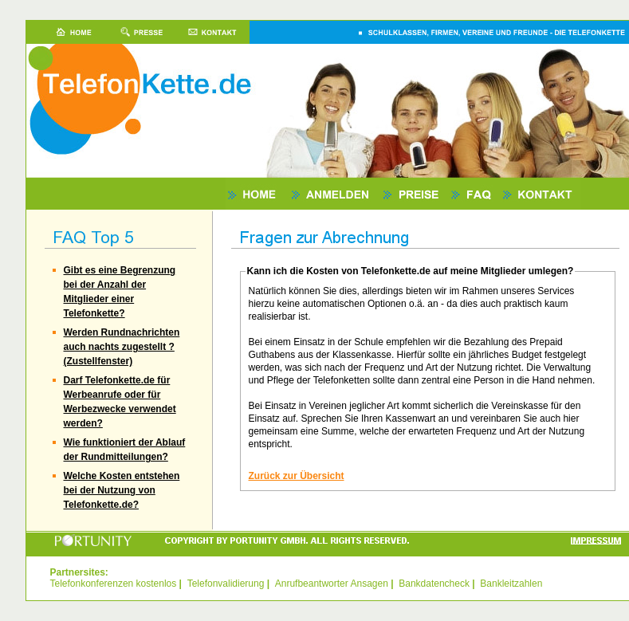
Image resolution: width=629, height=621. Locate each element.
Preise (415, 194)
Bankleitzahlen (511, 583)
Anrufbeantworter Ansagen (331, 583)
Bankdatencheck (434, 583)
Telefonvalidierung (226, 583)
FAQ (475, 194)
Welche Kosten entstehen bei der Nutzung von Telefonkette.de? (122, 490)
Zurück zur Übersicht (296, 475)
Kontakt (214, 32)
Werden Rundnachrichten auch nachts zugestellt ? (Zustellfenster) (122, 347)
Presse (142, 32)
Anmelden (335, 194)
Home (66, 32)
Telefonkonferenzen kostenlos (113, 583)
